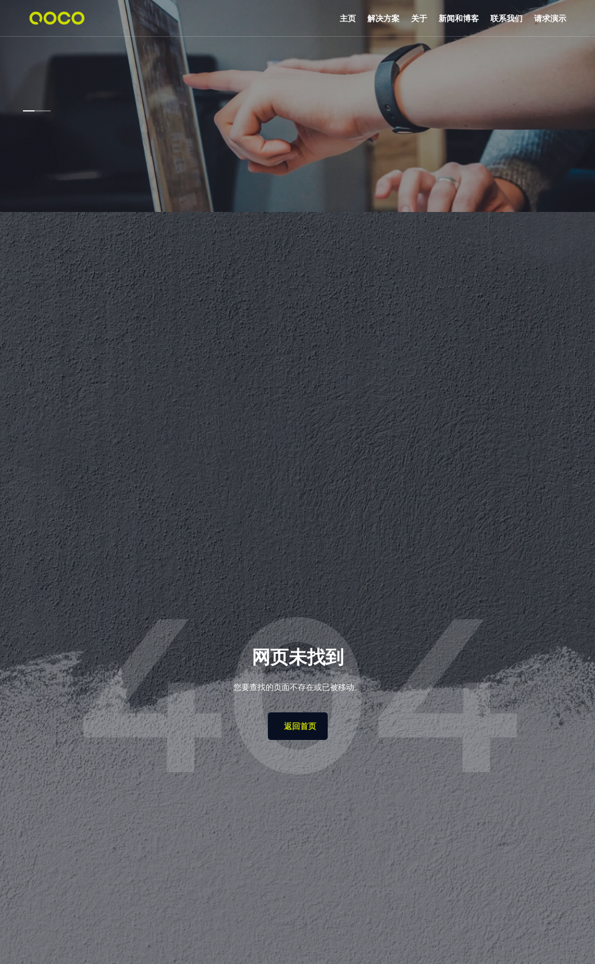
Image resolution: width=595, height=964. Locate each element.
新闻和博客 (459, 18)
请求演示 (550, 18)
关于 (419, 18)
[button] (383, 18)
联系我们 (506, 18)
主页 (348, 18)
